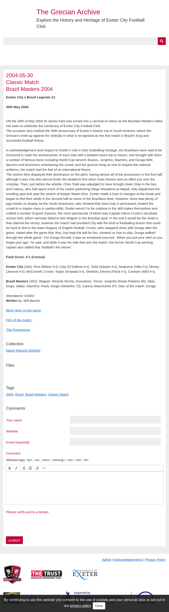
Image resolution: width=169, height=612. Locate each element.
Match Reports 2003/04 (23, 350)
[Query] (84, 41)
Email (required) (17, 442)
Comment (13, 453)
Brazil (19, 394)
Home (8, 50)
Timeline (120, 50)
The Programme (18, 330)
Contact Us (144, 50)
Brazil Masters (35, 394)
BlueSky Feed (15, 60)
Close (99, 606)
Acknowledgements (128, 559)
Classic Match (58, 394)
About (25, 50)
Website (12, 431)
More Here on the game (24, 310)
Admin (106, 559)
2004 (9, 394)
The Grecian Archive (68, 12)
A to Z (74, 50)
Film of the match (19, 320)
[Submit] (162, 41)
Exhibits (96, 50)
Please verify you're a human (27, 512)
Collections (49, 50)
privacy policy (80, 606)
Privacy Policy (155, 559)
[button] (10, 468)
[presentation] (10, 468)
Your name (14, 420)
